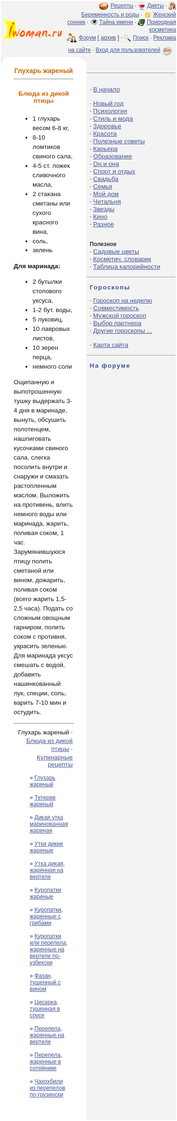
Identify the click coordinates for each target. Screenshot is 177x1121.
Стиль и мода (113, 118)
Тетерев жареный (43, 801)
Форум (87, 37)
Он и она (106, 163)
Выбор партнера (117, 323)
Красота (105, 133)
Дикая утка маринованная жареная (49, 824)
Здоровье (107, 126)
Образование (112, 156)
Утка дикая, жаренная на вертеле (47, 870)
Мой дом (105, 194)
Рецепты (121, 5)
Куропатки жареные (45, 893)
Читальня (107, 201)
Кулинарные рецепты (55, 761)
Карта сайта (110, 344)
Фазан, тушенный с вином (45, 982)
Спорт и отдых (114, 171)
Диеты (155, 5)
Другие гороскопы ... (122, 330)
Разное (103, 224)
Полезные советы (119, 141)
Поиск (141, 37)
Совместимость (116, 308)
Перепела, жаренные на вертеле (47, 1035)
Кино (100, 216)
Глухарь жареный (42, 781)
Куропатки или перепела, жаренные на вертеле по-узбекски (48, 949)
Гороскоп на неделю (122, 300)
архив (108, 37)
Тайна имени (116, 22)
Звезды (103, 209)
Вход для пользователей (134, 50)
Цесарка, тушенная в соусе (45, 1009)
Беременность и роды (110, 14)
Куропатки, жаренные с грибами (46, 916)
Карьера (105, 148)
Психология (110, 111)
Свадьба (105, 178)
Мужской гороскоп (119, 315)
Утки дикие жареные (46, 847)
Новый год (108, 103)
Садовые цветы (116, 251)
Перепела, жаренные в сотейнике (46, 1062)
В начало (106, 89)
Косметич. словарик (122, 259)
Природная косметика (161, 26)
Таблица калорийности (126, 266)
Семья (102, 186)
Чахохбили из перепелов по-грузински (47, 1088)
